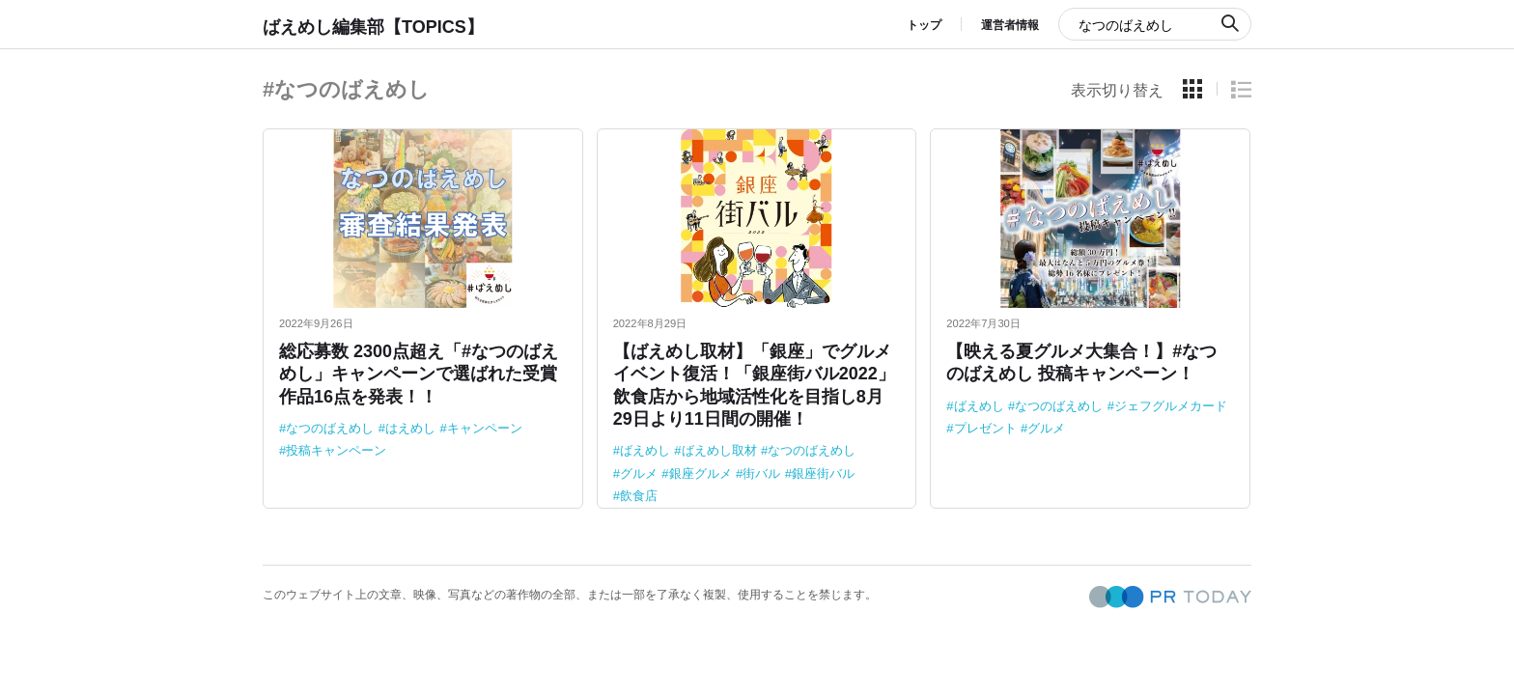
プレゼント (985, 428)
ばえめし (645, 450)
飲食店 (639, 495)
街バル (761, 473)
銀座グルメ (700, 473)
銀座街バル (823, 473)
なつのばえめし (330, 428)
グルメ (639, 473)
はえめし (410, 428)
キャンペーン (484, 428)
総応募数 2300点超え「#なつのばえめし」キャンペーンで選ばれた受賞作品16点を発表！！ (418, 374)
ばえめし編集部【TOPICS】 (373, 27)
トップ (924, 25)
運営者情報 (1010, 25)
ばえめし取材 (719, 450)
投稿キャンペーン (336, 450)
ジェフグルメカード (1170, 406)
